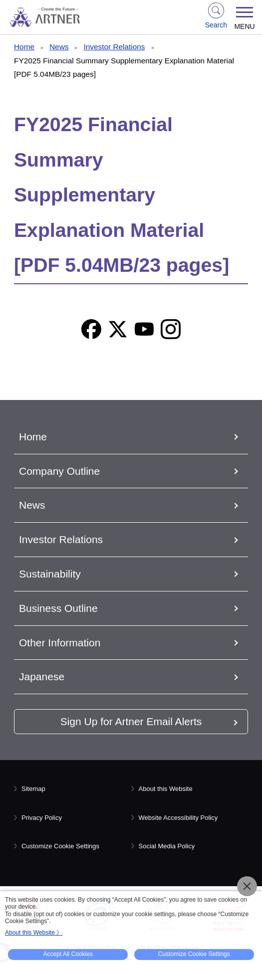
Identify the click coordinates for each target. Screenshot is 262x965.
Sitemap (33, 788)
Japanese (41, 676)
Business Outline (58, 608)
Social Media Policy (167, 846)
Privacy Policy (41, 817)
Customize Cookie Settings (60, 846)
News (58, 46)
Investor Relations (114, 46)
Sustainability (50, 573)
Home (24, 46)
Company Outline (59, 471)
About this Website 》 (33, 932)
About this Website (166, 788)
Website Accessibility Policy (178, 817)
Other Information (59, 642)
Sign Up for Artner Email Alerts (131, 721)
